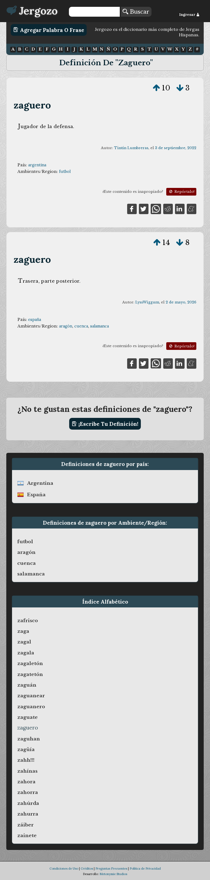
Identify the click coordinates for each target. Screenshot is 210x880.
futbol (65, 171)
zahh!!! (25, 760)
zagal (24, 642)
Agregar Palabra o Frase (48, 29)
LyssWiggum (147, 302)
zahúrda (28, 803)
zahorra (27, 792)
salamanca (99, 326)
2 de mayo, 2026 (181, 302)
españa (34, 319)
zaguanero (31, 707)
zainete (27, 835)
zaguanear (31, 696)
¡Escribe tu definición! (105, 424)
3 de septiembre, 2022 (175, 148)
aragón (65, 326)
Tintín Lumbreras (131, 148)
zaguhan (28, 739)
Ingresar (189, 14)
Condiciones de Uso (63, 868)
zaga (23, 631)
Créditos (87, 868)
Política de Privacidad (145, 868)
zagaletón (30, 663)
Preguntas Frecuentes (111, 868)
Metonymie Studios (113, 874)
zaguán (26, 685)
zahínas (27, 771)
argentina (37, 165)
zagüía (26, 749)
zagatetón (30, 674)
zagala (25, 653)
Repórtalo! (181, 192)
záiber (25, 825)
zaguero (32, 105)
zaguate (27, 717)
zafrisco (27, 621)
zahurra (27, 814)
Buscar (135, 11)
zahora (26, 782)
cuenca (81, 326)
